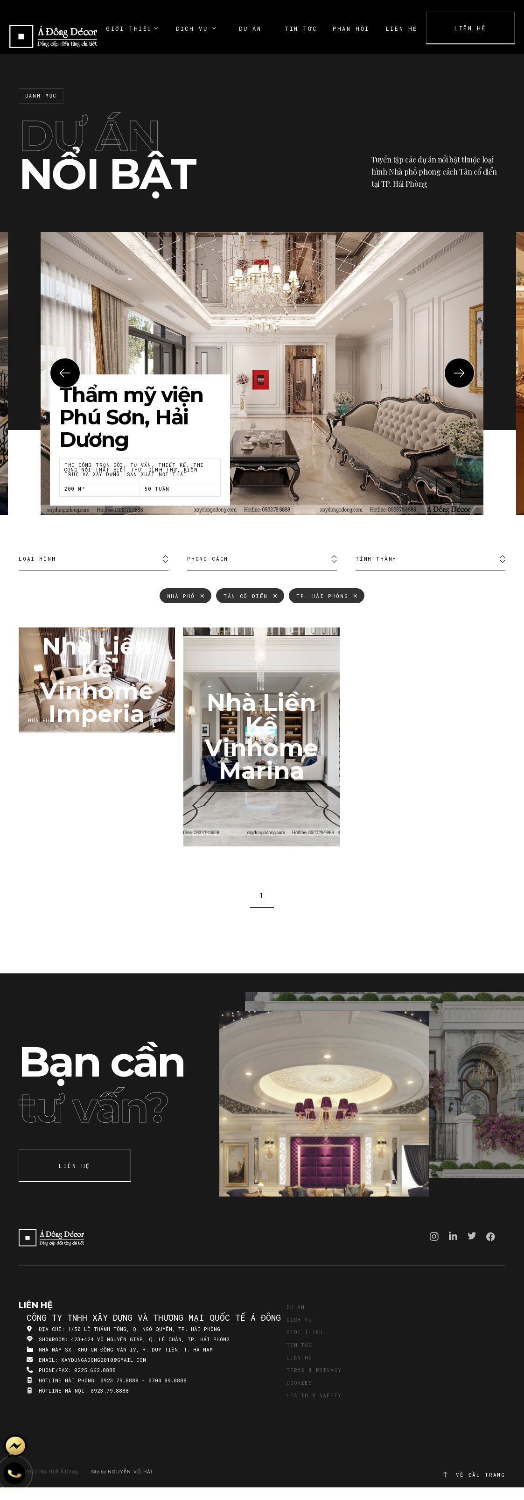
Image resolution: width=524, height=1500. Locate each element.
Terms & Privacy (313, 1369)
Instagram (434, 1236)
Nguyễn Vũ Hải (130, 1471)
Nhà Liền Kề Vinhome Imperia (97, 679)
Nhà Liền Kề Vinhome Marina (261, 736)
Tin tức (299, 1344)
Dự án (295, 1306)
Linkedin (453, 1236)
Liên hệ (299, 1357)
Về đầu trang (473, 1475)
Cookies (299, 1382)
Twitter (472, 1236)
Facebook (490, 1237)
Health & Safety (313, 1395)
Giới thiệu (304, 1332)
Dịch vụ (299, 1319)
